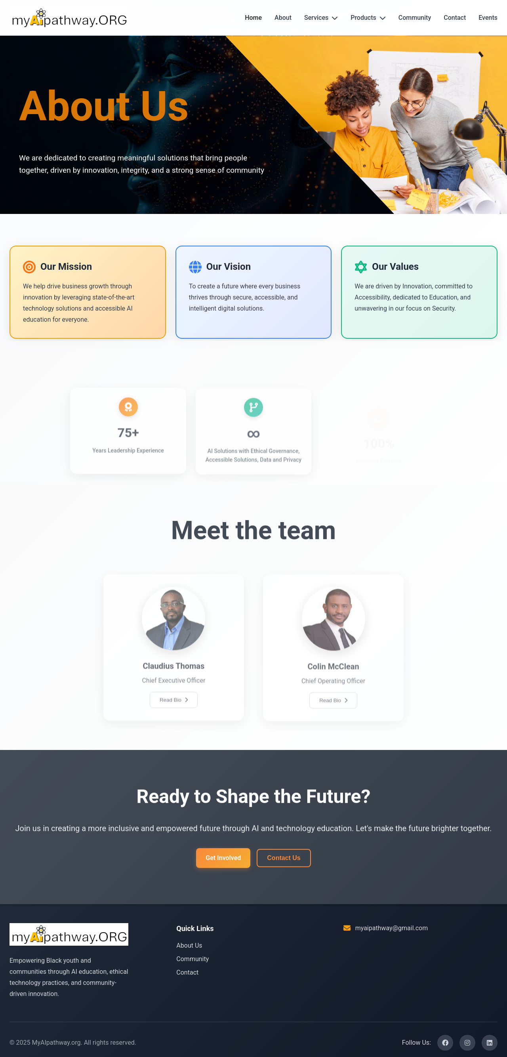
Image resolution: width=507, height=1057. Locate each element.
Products (368, 17)
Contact (455, 17)
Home (253, 17)
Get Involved (223, 864)
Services (321, 17)
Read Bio (174, 718)
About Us (189, 945)
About (283, 17)
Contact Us (283, 863)
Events (487, 17)
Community (414, 17)
